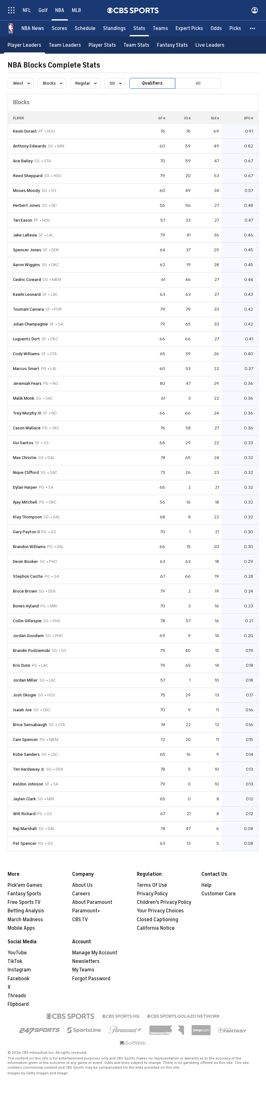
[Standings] (114, 28)
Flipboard (18, 1004)
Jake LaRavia (25, 235)
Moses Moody (26, 190)
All (198, 83)
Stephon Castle (28, 576)
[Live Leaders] (210, 45)
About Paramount (92, 902)
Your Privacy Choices (160, 911)
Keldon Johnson (28, 784)
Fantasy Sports (24, 894)
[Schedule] (85, 28)
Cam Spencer (25, 739)
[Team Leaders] (65, 45)
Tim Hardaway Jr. (29, 769)
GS (187, 118)
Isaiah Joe (22, 710)
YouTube (17, 953)
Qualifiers (152, 83)
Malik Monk (23, 398)
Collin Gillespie (27, 621)
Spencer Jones (27, 250)
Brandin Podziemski (31, 650)
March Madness (25, 919)
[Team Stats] (136, 45)
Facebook (18, 979)
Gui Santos (23, 442)
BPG (248, 118)
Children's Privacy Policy (164, 902)
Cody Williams (26, 353)
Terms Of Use (152, 885)
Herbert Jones (26, 205)
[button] (253, 28)
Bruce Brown (25, 591)
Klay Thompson (27, 517)
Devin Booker (25, 561)
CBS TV (80, 919)
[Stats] (139, 28)
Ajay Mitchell (25, 502)
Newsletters (86, 961)
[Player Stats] (102, 45)
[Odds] (216, 28)
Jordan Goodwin (28, 635)
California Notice (156, 928)
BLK (215, 118)
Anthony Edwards (29, 146)
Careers (81, 894)
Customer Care (218, 894)
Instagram (19, 970)
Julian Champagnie (30, 324)
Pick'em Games (25, 885)
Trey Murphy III (27, 413)
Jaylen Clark (24, 799)
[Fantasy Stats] (172, 45)
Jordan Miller (25, 680)
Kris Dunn (21, 665)
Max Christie (25, 457)
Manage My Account (94, 953)
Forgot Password (91, 979)
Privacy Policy (152, 894)
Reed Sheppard (28, 175)
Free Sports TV (24, 902)
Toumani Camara (28, 309)
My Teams (83, 970)
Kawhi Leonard (27, 294)
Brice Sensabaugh (30, 724)
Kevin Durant (25, 131)
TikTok (15, 961)
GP (161, 118)
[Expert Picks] (189, 28)
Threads (17, 996)
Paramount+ (86, 911)
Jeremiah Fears (27, 383)
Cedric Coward (27, 279)
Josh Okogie (24, 695)
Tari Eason (22, 220)
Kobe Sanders (26, 754)
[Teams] (160, 28)
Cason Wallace (27, 428)
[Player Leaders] (24, 45)
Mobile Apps (21, 928)
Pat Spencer (25, 843)
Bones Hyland (26, 606)
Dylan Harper (25, 487)
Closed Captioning (157, 919)
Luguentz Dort (26, 339)
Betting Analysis (26, 911)
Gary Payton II (26, 531)
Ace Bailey (23, 161)
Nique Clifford (26, 472)
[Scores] (59, 28)
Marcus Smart (26, 368)
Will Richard (24, 813)
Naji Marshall (25, 828)
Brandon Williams (29, 546)
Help (206, 885)
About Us (82, 885)
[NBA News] (33, 28)
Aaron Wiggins (26, 264)
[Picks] (235, 28)
